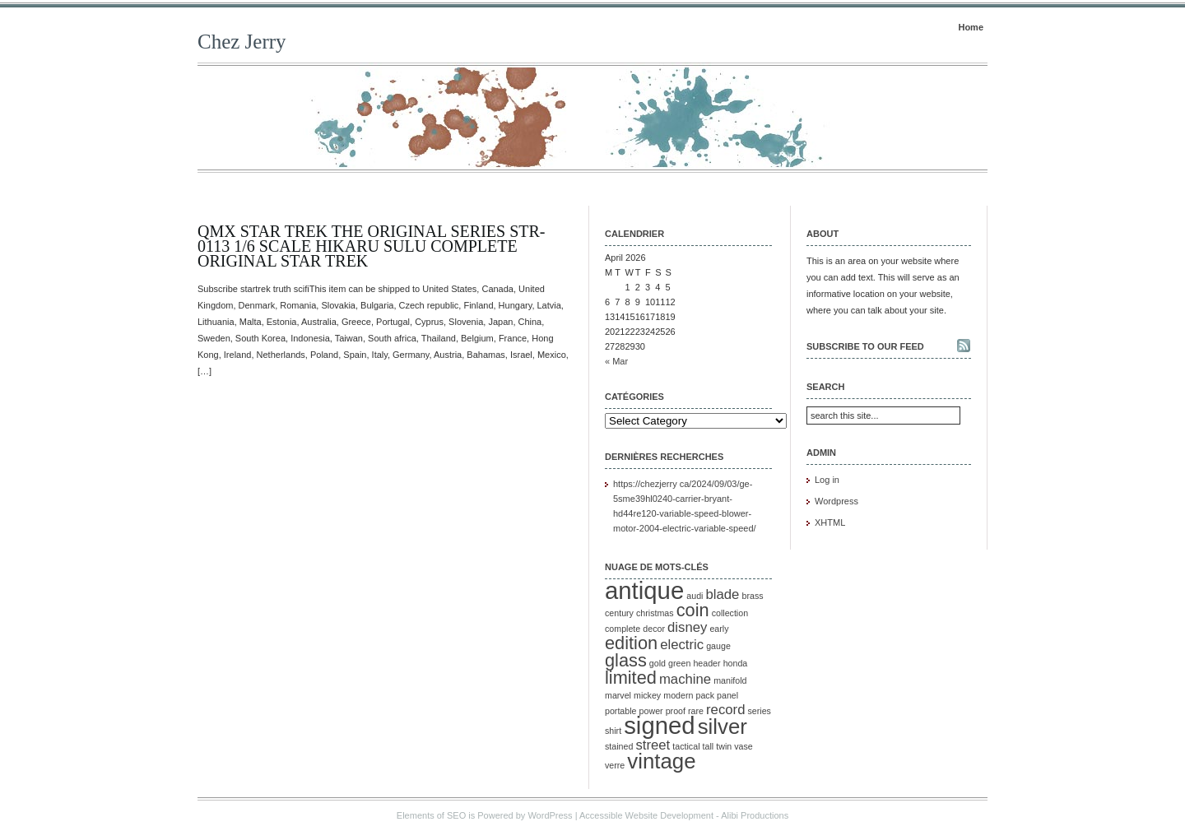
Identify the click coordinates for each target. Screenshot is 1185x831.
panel (727, 695)
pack (704, 695)
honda (735, 663)
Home (970, 27)
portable (621, 711)
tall (708, 746)
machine (685, 679)
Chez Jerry (242, 41)
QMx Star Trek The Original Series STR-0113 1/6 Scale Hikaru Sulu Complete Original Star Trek (372, 246)
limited (631, 677)
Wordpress (836, 501)
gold (657, 663)
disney (687, 627)
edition (631, 643)
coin (692, 610)
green (679, 663)
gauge (718, 646)
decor (654, 629)
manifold (729, 680)
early (718, 629)
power (651, 711)
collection (730, 613)
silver (722, 726)
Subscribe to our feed (865, 346)
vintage (661, 761)
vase (743, 746)
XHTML (830, 522)
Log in (827, 480)
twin (724, 746)
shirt (613, 731)
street (652, 745)
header (706, 663)
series (759, 711)
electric (682, 644)
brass (752, 596)
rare (696, 711)
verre (615, 765)
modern (678, 695)
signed (659, 725)
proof (675, 711)
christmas (655, 613)
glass (626, 660)
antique (644, 590)
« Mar (616, 361)
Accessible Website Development (646, 815)
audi (694, 596)
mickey (647, 695)
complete (622, 629)
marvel (618, 695)
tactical (685, 746)
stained (619, 746)
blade (723, 594)
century (619, 613)
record (725, 709)
